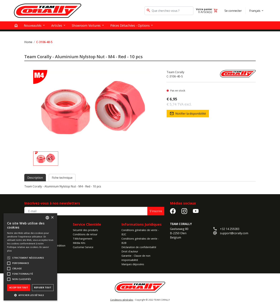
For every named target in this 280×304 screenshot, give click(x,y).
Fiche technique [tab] (62, 178)
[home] (16, 25)
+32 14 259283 (229, 229)
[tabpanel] (140, 186)
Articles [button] (56, 25)
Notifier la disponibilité (188, 113)
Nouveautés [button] (32, 25)
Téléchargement (82, 238)
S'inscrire (156, 211)
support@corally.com (234, 233)
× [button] (52, 217)
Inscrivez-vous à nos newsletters (52, 203)
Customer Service (83, 247)
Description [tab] (35, 178)
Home (28, 42)
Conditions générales (121, 299)
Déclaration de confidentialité (138, 247)
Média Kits (79, 243)
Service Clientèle (87, 224)
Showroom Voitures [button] (86, 25)
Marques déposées (132, 264)
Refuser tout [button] (42, 287)
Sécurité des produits (85, 230)
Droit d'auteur (129, 251)
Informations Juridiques (141, 224)
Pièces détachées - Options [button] (130, 25)
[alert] (30, 256)
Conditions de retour (85, 234)
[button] (30, 295)
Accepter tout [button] (18, 287)
